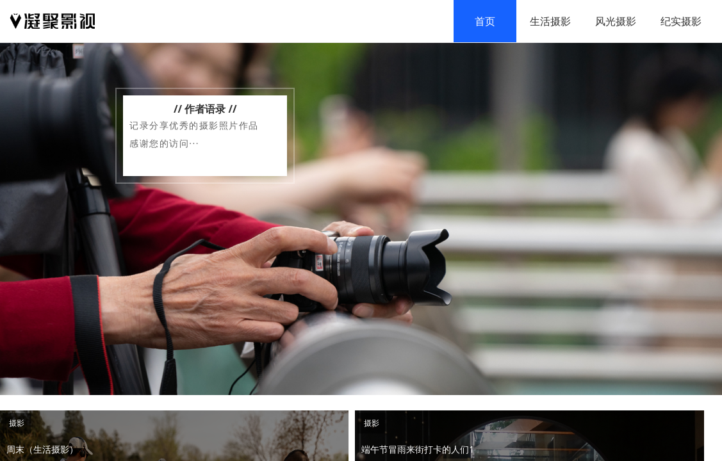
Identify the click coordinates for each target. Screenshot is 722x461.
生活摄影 (550, 21)
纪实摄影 (680, 21)
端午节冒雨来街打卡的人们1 (417, 449)
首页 (485, 21)
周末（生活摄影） (42, 449)
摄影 (16, 422)
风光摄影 (615, 21)
